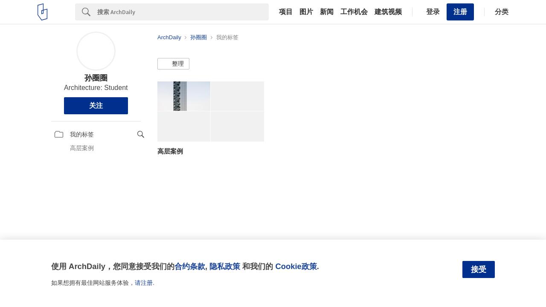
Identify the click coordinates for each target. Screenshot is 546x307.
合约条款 (189, 266)
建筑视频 (388, 12)
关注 (96, 105)
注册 (460, 11)
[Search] (183, 11)
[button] (173, 64)
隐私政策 (224, 266)
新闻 (327, 12)
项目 (286, 12)
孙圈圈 (95, 78)
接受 (478, 269)
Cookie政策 (296, 266)
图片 (306, 12)
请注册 (144, 282)
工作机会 (354, 12)
